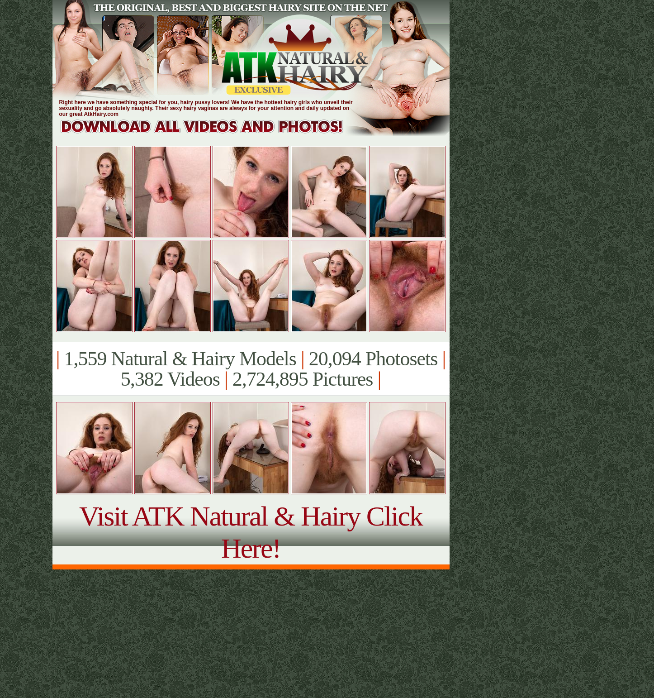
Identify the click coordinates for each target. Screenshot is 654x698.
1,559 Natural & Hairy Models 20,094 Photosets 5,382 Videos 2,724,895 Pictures (250, 369)
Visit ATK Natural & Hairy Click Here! (250, 532)
